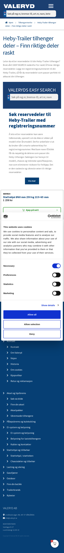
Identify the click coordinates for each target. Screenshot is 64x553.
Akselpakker (17, 410)
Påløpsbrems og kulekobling (21, 421)
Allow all (32, 314)
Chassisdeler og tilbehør (23, 461)
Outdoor (11, 478)
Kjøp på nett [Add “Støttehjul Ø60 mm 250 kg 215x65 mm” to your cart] (32, 209)
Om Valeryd (16, 352)
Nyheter (11, 495)
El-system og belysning (18, 427)
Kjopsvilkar (16, 375)
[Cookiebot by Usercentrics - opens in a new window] (48, 216)
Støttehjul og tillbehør (18, 449)
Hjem (11, 22)
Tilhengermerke (25, 22)
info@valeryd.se (11, 518)
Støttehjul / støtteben (22, 455)
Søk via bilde (17, 398)
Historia (15, 363)
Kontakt (11, 341)
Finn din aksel (17, 404)
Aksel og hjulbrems (16, 393)
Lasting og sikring (16, 467)
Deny (32, 334)
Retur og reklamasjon (21, 381)
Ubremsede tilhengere (22, 415)
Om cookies (16, 369)
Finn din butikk (14, 484)
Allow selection (32, 324)
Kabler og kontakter (21, 444)
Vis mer (32, 180)
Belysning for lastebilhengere (26, 438)
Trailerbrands (13, 489)
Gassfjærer (12, 472)
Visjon (14, 358)
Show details (48, 305)
